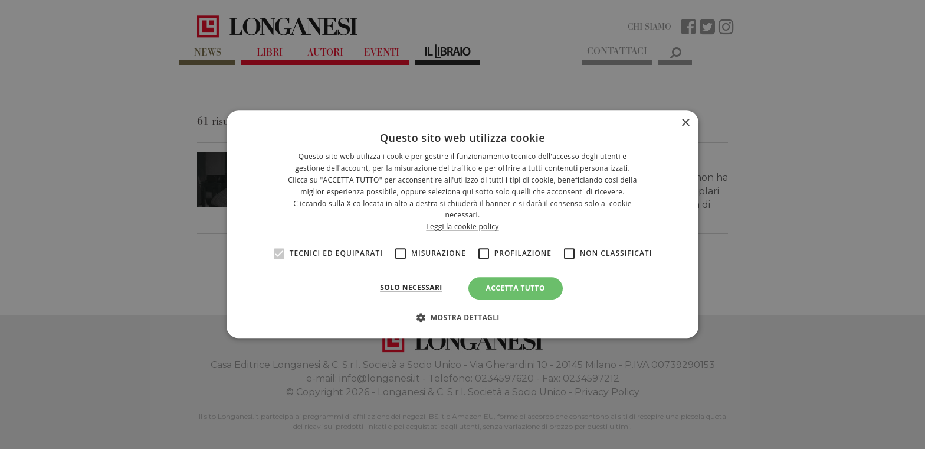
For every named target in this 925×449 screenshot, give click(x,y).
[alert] (462, 224)
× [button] (685, 123)
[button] (462, 318)
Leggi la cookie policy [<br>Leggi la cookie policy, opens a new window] (462, 227)
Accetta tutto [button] (515, 288)
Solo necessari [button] (411, 287)
